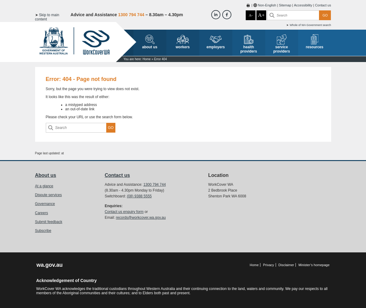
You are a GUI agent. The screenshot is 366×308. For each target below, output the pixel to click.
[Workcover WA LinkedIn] (215, 14)
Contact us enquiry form (124, 212)
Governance (45, 204)
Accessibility (303, 5)
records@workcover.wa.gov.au (141, 217)
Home (147, 59)
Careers (41, 213)
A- (251, 15)
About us (45, 175)
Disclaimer (286, 265)
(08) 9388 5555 (139, 196)
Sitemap (285, 5)
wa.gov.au (50, 265)
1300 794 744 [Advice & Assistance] (131, 14)
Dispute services (48, 195)
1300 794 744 (154, 184)
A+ (261, 15)
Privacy (268, 265)
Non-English (267, 5)
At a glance (44, 186)
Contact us (323, 5)
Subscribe (43, 231)
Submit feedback (48, 222)
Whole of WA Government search (310, 25)
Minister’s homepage (314, 265)
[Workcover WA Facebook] (226, 14)
